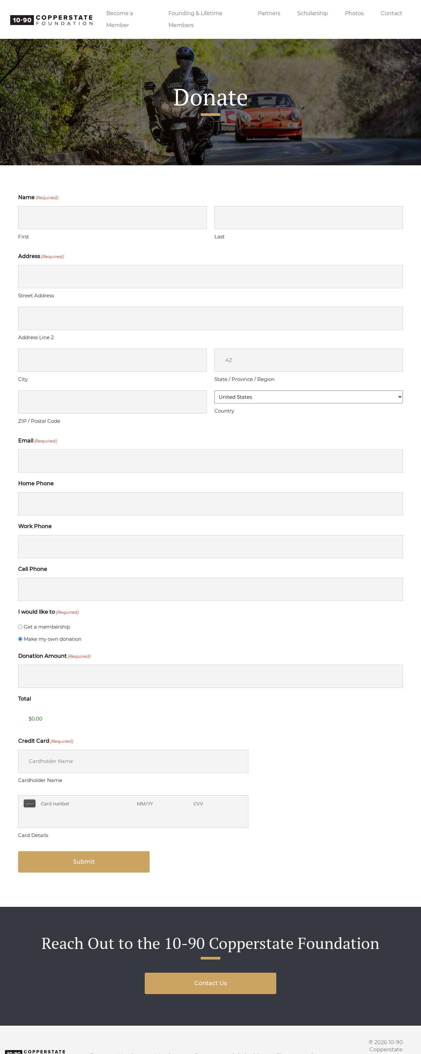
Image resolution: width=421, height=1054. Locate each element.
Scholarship (312, 13)
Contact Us (210, 967)
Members (167, 1040)
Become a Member (119, 19)
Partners (269, 13)
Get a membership (47, 627)
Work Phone (35, 526)
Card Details (33, 819)
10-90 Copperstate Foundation (380, 1033)
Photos (354, 13)
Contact (391, 13)
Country (224, 411)
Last (219, 236)
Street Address (36, 295)
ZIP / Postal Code (39, 421)
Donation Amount (54, 656)
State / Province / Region (244, 379)
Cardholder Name (40, 780)
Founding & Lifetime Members (195, 19)
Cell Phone (32, 569)
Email (37, 441)
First (23, 236)
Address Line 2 (36, 337)
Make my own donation (53, 639)
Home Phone (36, 483)
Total (24, 699)
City (23, 379)
